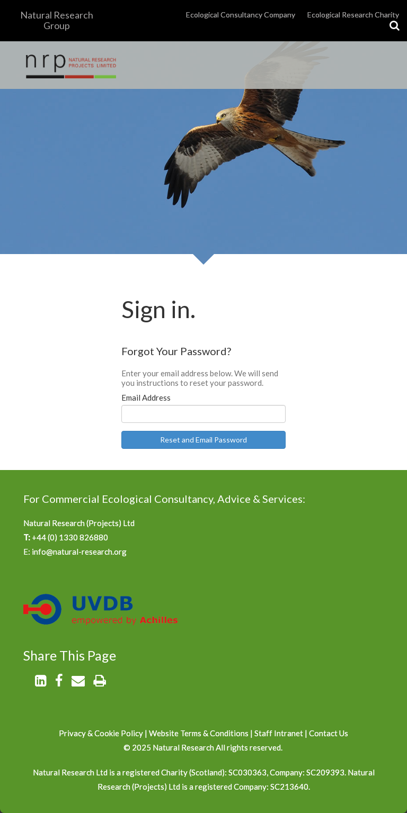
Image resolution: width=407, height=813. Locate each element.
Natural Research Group (56, 20)
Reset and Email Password (203, 439)
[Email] (78, 682)
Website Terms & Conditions (199, 733)
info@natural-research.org (79, 551)
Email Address (146, 397)
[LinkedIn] (40, 682)
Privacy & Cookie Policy (101, 733)
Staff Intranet (278, 733)
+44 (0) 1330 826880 (70, 537)
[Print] (100, 682)
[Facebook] (59, 682)
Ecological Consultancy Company (240, 14)
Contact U (326, 733)
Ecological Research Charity (353, 14)
